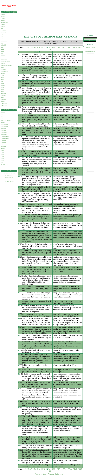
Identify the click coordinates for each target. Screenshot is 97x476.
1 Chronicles (4, 38)
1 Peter (2, 152)
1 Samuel (3, 30)
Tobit (2, 47)
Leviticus (3, 18)
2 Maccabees (4, 105)
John (2, 118)
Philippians (4, 132)
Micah (2, 89)
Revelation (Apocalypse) (7, 164)
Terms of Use (40, 474)
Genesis (3, 14)
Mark (2, 114)
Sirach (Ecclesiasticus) (6, 65)
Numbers (3, 20)
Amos (2, 83)
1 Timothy (3, 140)
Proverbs (3, 57)
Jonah (2, 87)
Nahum (3, 91)
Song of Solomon (5, 61)
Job (2, 53)
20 (64, 47)
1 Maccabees (4, 103)
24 (74, 47)
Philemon (3, 146)
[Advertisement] (53, 16)
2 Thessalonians (5, 138)
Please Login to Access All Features (9, 6)
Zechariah (3, 99)
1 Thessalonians (5, 136)
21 (66, 47)
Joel (2, 81)
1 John (2, 156)
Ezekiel (3, 75)
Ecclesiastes (4, 59)
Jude (2, 162)
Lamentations (4, 71)
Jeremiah (3, 69)
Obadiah (3, 85)
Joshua (3, 24)
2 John (2, 158)
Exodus (3, 16)
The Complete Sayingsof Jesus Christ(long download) (9, 175)
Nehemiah (3, 45)
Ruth (2, 28)
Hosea (2, 79)
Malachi (3, 101)
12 (44, 47)
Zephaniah (3, 95)
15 (52, 47)
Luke (2, 116)
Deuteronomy (4, 22)
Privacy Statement (55, 474)
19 (61, 47)
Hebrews (3, 148)
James (2, 150)
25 (76, 47)
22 (69, 47)
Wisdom (3, 63)
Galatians (3, 128)
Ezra (2, 42)
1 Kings (3, 34)
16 (54, 47)
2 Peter (2, 154)
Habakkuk (3, 93)
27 (81, 47)
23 (71, 47)
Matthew (3, 112)
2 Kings (3, 36)
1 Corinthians (4, 124)
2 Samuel (3, 32)
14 (49, 47)
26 (79, 47)
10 (39, 47)
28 (50, 49)
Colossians (4, 134)
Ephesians (3, 130)
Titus (2, 144)
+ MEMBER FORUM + (9, 181)
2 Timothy (3, 142)
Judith (2, 49)
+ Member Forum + (90, 47)
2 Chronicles (4, 40)
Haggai (2, 97)
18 (59, 47)
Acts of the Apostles (6, 120)
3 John (2, 160)
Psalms (3, 55)
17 (57, 47)
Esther (2, 51)
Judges (3, 26)
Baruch (3, 73)
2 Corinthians (4, 126)
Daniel (2, 77)
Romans (3, 122)
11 (42, 47)
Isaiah (2, 67)
